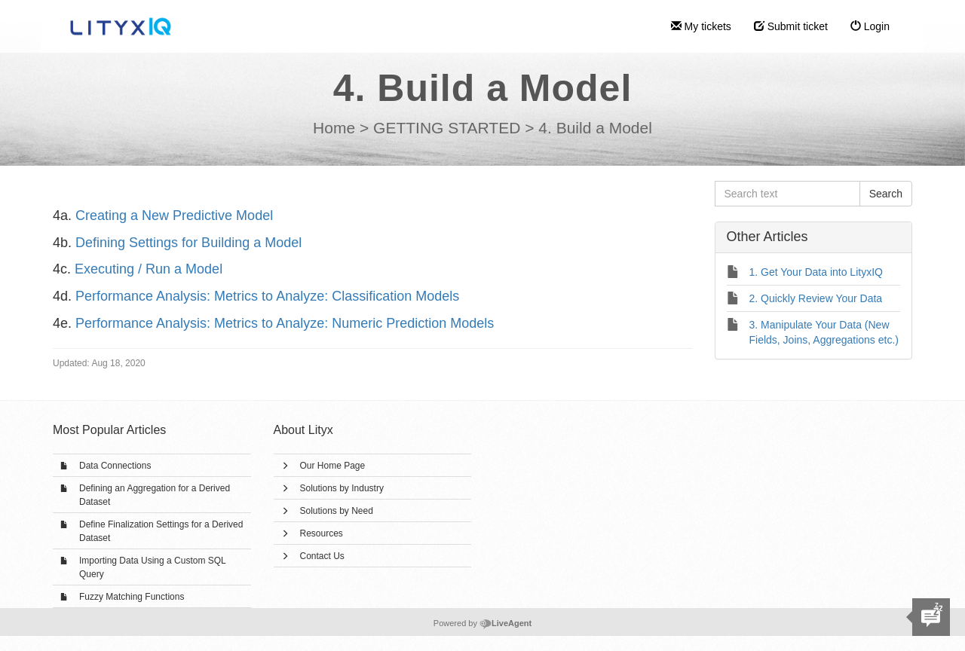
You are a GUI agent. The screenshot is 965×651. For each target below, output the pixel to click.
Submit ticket (791, 26)
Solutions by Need (336, 511)
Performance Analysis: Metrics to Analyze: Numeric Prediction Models (284, 323)
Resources (321, 533)
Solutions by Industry (342, 488)
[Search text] (787, 193)
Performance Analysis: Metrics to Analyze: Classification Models (267, 296)
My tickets (701, 26)
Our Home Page (333, 465)
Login (870, 26)
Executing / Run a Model (148, 269)
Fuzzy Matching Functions (131, 596)
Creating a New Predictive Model (174, 215)
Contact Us (322, 556)
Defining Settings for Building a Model (188, 242)
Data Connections (115, 465)
